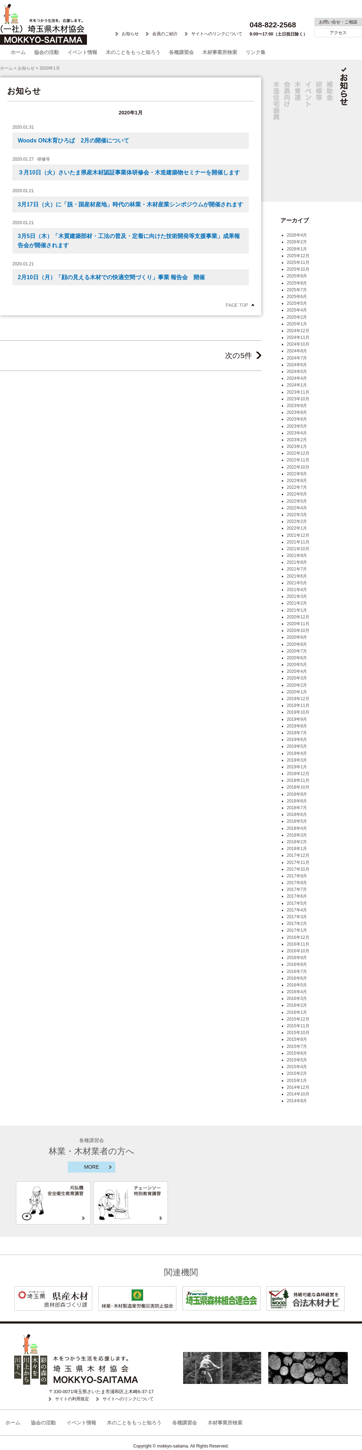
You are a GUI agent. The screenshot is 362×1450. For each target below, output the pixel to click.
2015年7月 (297, 1046)
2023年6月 (297, 419)
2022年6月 (297, 494)
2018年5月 (297, 821)
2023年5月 (297, 426)
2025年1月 (297, 323)
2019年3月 (297, 760)
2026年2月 (297, 241)
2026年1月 (297, 249)
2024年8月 (297, 350)
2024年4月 (297, 378)
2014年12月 (298, 1087)
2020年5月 (297, 664)
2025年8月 (297, 283)
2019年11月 (298, 705)
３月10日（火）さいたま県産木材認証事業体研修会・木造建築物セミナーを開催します (129, 172)
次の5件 (243, 355)
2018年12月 (298, 773)
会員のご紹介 (165, 33)
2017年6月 (297, 896)
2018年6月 (297, 814)
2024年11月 (298, 337)
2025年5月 (297, 303)
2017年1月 (297, 930)
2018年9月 (297, 794)
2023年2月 (297, 439)
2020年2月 (297, 685)
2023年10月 (298, 398)
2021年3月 (297, 596)
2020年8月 (297, 644)
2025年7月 (297, 289)
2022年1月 (297, 528)
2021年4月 (297, 589)
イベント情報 (82, 52)
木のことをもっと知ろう (133, 52)
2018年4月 (297, 828)
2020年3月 (297, 678)
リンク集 (255, 52)
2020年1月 (297, 691)
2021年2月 (297, 603)
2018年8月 (297, 801)
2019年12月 (298, 698)
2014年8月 (297, 1100)
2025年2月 (297, 317)
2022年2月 (297, 521)
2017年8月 (297, 882)
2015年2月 (297, 1073)
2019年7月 (297, 732)
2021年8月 (297, 562)
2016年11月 (298, 944)
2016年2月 (297, 1005)
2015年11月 (298, 1025)
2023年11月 (298, 392)
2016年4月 (297, 991)
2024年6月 (297, 364)
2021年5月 (297, 582)
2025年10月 (298, 269)
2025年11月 (298, 262)
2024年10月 (298, 344)
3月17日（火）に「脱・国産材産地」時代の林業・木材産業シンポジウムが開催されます (130, 204)
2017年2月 (297, 923)
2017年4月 (297, 910)
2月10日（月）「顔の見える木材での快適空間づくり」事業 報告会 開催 (111, 277)
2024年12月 (298, 330)
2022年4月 (297, 507)
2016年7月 (297, 971)
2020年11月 (298, 623)
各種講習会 (181, 52)
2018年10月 (298, 787)
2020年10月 (298, 630)
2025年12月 (298, 255)
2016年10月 (298, 950)
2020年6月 (297, 657)
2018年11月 (298, 780)
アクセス (338, 32)
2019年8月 (297, 726)
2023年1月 (297, 446)
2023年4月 (297, 433)
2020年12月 (298, 617)
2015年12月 (298, 1019)
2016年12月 (298, 937)
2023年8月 (297, 412)
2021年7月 (297, 569)
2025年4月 (297, 310)
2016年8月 (297, 964)
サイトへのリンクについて (216, 33)
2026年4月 (297, 235)
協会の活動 (46, 52)
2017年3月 (297, 916)
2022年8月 (297, 480)
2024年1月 (297, 385)
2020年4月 (297, 671)
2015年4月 (297, 1066)
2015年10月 (298, 1032)
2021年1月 (297, 610)
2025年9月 (297, 276)
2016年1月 (297, 1012)
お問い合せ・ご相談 (338, 22)
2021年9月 (297, 555)
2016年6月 (297, 978)
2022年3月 (297, 514)
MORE (91, 1167)
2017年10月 (298, 869)
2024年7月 (297, 358)
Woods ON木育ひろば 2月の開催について (73, 140)
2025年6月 (297, 296)
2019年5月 (297, 746)
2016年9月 (297, 957)
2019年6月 (297, 739)
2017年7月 (297, 889)
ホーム (18, 52)
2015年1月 (297, 1080)
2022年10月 (298, 467)
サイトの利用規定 (72, 1398)
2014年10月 (298, 1094)
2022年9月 (297, 473)
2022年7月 (297, 487)
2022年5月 (297, 501)
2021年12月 (298, 535)
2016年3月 (297, 998)
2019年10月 (298, 712)
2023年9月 (297, 405)
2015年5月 (297, 1059)
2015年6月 (297, 1053)
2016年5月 (297, 985)
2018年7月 (297, 807)
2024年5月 (297, 371)
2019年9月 (297, 719)
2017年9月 (297, 875)
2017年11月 (298, 862)
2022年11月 (298, 460)
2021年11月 (298, 542)
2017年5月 (297, 903)
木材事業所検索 (219, 52)
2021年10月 (298, 548)
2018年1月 (297, 848)
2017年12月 (298, 855)
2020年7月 (297, 651)
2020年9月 (297, 637)
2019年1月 (297, 766)
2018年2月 (297, 841)
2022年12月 (298, 453)
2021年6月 (297, 576)
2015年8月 (297, 1039)
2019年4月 (297, 753)
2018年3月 (297, 835)
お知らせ (130, 33)
